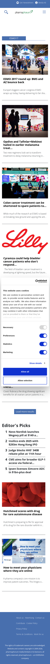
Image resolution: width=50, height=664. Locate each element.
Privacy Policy (21, 628)
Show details (35, 363)
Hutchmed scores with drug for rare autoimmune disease (22, 512)
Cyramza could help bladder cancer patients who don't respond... (21, 261)
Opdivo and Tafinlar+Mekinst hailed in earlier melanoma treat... (22, 145)
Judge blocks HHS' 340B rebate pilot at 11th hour (25, 452)
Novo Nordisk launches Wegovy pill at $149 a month (24, 435)
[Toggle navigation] (7, 12)
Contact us (39, 617)
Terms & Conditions (24, 634)
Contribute (20, 623)
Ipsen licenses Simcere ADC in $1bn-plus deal (27, 470)
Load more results (25, 411)
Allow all (25, 371)
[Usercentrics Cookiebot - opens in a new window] (35, 281)
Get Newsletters (26, 2)
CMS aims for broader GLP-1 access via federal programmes (27, 463)
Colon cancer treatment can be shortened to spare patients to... (24, 204)
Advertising (29, 617)
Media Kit (42, 2)
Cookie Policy (31, 623)
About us (20, 617)
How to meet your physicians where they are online (22, 569)
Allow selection (25, 380)
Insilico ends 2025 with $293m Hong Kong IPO (23, 442)
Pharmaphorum (9, 621)
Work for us (39, 634)
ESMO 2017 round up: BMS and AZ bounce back (23, 80)
